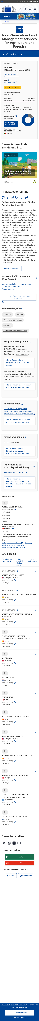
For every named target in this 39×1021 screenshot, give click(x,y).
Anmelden (20, 9)
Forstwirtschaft (8, 289)
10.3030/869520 (9, 82)
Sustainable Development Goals (15, 331)
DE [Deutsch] (3, 197)
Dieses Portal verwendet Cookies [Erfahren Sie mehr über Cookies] (13, 1005)
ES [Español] (12, 197)
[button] (25, 9)
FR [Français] (17, 197)
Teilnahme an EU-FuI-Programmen (14, 545)
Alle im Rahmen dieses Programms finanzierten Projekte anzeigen (18, 362)
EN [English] (8, 197)
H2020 (6, 21)
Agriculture (7, 314)
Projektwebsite (11, 75)
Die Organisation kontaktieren (12, 543)
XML (21, 857)
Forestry (20, 314)
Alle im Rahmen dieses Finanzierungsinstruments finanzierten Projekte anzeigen (17, 451)
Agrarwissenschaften (9, 284)
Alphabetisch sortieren (7, 560)
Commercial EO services (12, 320)
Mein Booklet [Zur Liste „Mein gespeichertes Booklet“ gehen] (26, 876)
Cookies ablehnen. (19, 1018)
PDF (21, 863)
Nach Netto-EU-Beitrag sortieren (19, 562)
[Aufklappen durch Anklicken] (36, 571)
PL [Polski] (26, 197)
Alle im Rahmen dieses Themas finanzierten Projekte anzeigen (18, 421)
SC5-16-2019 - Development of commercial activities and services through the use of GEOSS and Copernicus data (19, 411)
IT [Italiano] (21, 197)
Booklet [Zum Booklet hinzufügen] (11, 875)
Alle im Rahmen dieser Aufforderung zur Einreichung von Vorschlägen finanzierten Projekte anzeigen (18, 482)
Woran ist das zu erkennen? (27, 1)
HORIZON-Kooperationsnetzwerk (13, 547)
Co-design (7, 325)
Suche (30, 9)
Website (28, 543)
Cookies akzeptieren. (19, 1012)
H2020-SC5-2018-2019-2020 (15, 472)
